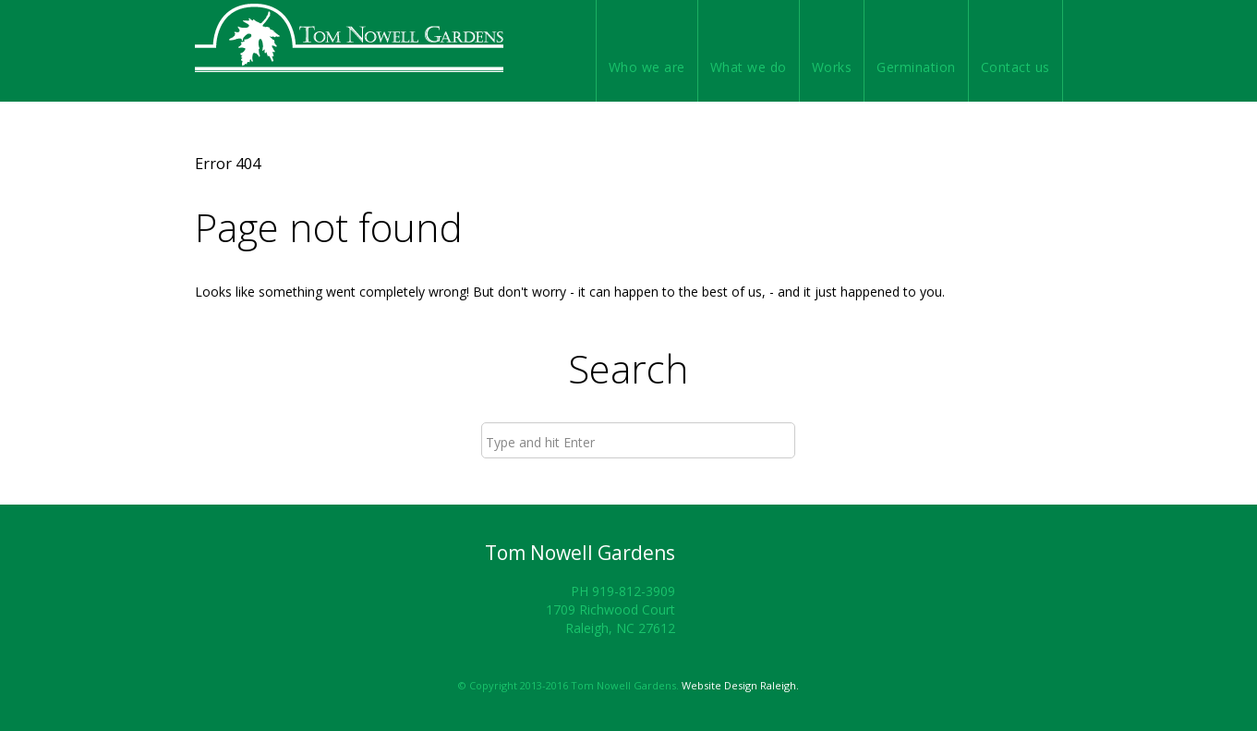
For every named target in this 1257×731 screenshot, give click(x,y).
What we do (748, 67)
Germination (916, 67)
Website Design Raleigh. (740, 685)
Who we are (647, 67)
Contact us (1015, 67)
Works (832, 67)
